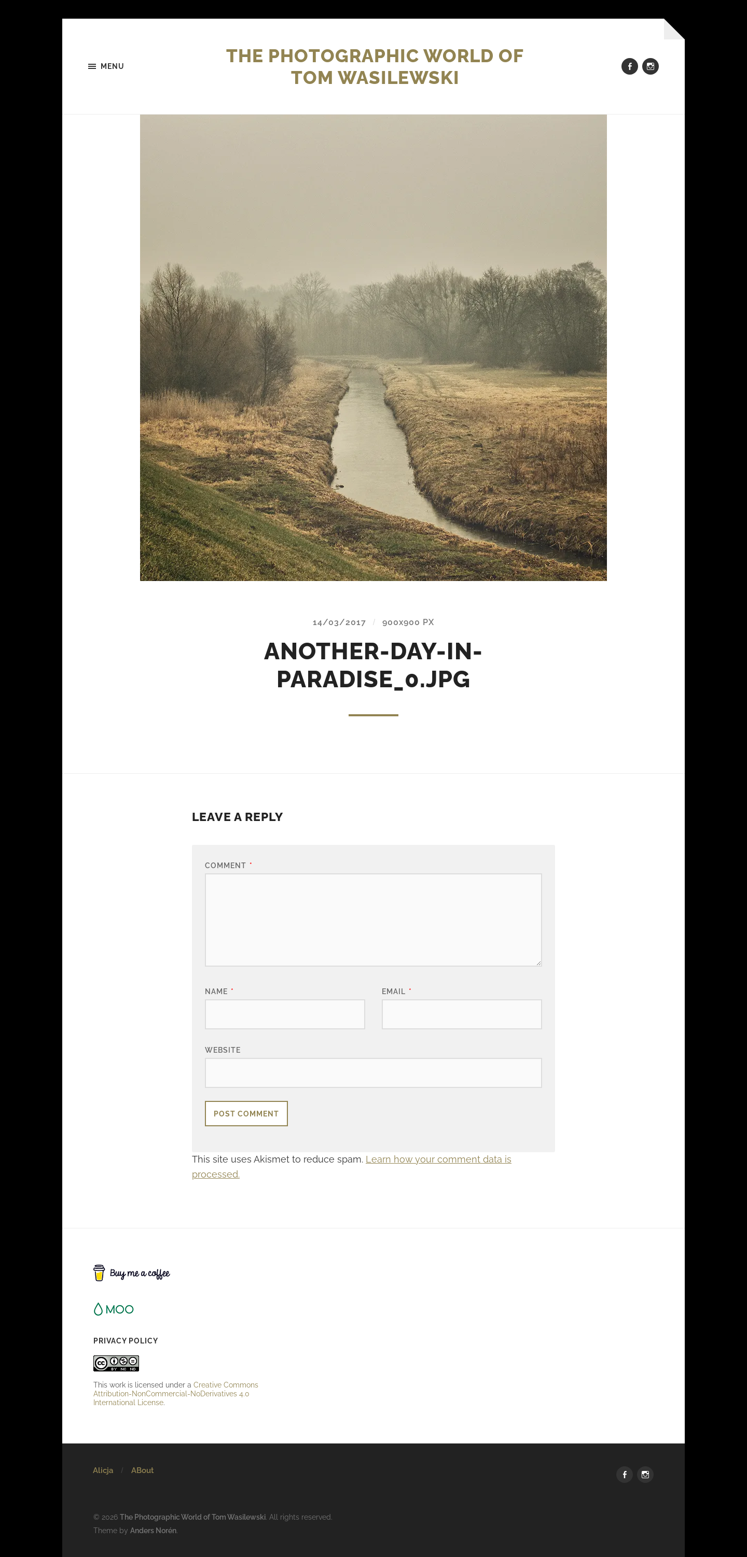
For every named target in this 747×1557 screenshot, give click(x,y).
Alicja (103, 1471)
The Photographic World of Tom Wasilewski (375, 66)
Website (223, 1049)
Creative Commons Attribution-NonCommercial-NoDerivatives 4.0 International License (175, 1394)
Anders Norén (153, 1530)
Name (219, 991)
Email (397, 991)
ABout (142, 1471)
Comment (229, 865)
